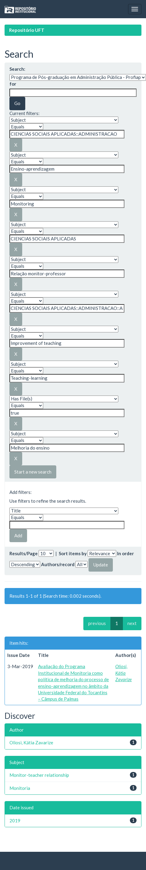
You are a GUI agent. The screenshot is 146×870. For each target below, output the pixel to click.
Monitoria (19, 788)
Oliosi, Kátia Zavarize (123, 673)
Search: (17, 69)
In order (125, 553)
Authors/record (58, 564)
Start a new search (32, 471)
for (12, 84)
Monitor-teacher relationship (39, 775)
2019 (14, 820)
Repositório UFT (26, 30)
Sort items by (73, 553)
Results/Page (23, 553)
